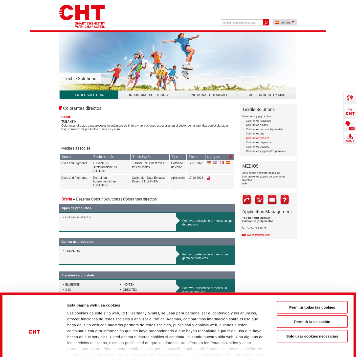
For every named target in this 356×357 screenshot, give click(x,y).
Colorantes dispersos (258, 142)
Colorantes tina (255, 133)
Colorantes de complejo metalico (266, 129)
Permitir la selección (312, 292)
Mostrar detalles (268, 345)
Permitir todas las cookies (312, 278)
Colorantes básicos (257, 146)
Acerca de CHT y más (267, 95)
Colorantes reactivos (258, 120)
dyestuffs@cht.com (258, 234)
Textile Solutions (89, 95)
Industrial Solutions (148, 95)
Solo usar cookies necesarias (312, 307)
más (244, 183)
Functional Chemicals (207, 95)
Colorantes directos (257, 137)
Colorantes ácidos (257, 124)
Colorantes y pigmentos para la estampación (267, 151)
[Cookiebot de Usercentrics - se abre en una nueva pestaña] (34, 345)
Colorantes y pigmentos (256, 116)
